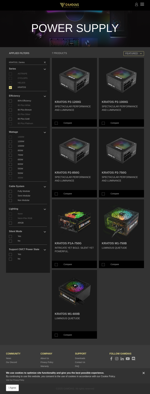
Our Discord (11, 362)
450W (20, 178)
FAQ (77, 366)
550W (20, 168)
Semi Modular (24, 196)
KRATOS (22, 87)
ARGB (21, 223)
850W (20, 150)
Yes (19, 236)
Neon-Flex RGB (25, 218)
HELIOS (21, 83)
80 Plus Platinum (25, 123)
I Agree (12, 388)
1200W (21, 141)
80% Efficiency (24, 101)
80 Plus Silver (24, 114)
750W (20, 155)
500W (20, 173)
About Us (44, 358)
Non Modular (23, 200)
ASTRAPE (22, 73)
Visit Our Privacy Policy (15, 380)
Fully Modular (24, 191)
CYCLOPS (23, 78)
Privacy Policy (46, 362)
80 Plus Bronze (25, 110)
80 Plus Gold (23, 119)
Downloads (80, 358)
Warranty (44, 366)
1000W (21, 146)
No (19, 241)
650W (20, 159)
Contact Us (80, 362)
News (8, 358)
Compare (68, 123)
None (20, 214)
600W (20, 164)
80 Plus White (24, 105)
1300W (21, 137)
